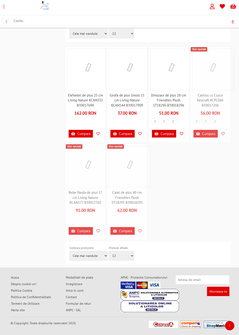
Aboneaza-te (218, 291)
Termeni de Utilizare (25, 303)
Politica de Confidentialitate (31, 297)
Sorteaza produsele (81, 248)
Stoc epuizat (199, 49)
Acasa (15, 277)
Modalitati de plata (79, 277)
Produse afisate (118, 248)
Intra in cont (75, 290)
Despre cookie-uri (23, 284)
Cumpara (80, 133)
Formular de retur (78, 303)
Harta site (18, 310)
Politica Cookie (21, 290)
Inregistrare (74, 284)
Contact (71, 297)
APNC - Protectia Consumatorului (144, 277)
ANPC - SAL (73, 310)
